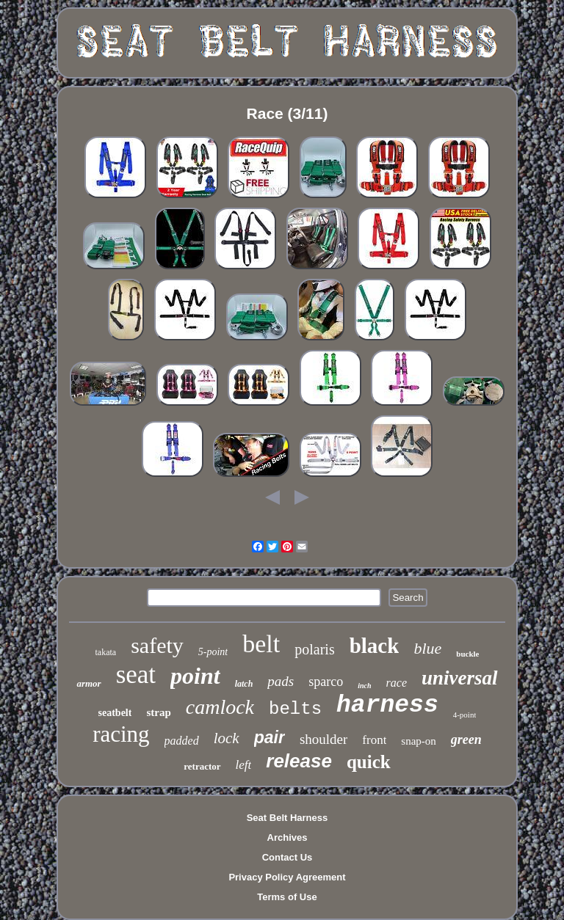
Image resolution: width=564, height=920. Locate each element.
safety (157, 645)
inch (364, 686)
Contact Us (287, 857)
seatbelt (115, 712)
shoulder (323, 739)
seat (136, 674)
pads (280, 681)
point (195, 675)
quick (369, 762)
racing (121, 734)
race (396, 682)
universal (460, 678)
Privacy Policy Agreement (286, 877)
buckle (467, 653)
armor (88, 683)
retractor (202, 766)
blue (427, 648)
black (375, 645)
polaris (314, 649)
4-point (465, 714)
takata (106, 652)
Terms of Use (287, 896)
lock (226, 738)
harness (387, 705)
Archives (287, 837)
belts (295, 709)
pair (269, 737)
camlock (220, 707)
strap (158, 712)
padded (181, 740)
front (374, 740)
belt (261, 643)
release (299, 761)
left (244, 765)
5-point (213, 651)
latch (244, 684)
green (466, 739)
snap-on (418, 741)
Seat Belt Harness (287, 817)
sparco (325, 681)
